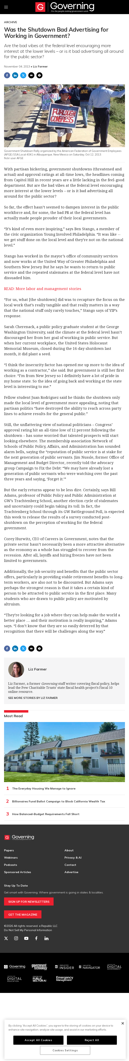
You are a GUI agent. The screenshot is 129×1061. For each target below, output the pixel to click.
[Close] (122, 1023)
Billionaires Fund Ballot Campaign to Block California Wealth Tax (58, 801)
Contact (70, 865)
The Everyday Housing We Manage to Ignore (43, 788)
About (69, 850)
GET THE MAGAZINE (22, 914)
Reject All (92, 1040)
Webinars (11, 857)
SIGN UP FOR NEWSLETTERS (28, 902)
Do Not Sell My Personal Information (28, 930)
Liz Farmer (37, 669)
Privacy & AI (72, 857)
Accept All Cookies (38, 1040)
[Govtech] (39, 967)
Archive (10, 22)
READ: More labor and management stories (42, 289)
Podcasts (10, 865)
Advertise (71, 872)
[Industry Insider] (64, 967)
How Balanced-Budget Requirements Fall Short (45, 814)
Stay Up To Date (16, 885)
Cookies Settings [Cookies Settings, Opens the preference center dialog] (65, 1050)
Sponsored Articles (17, 872)
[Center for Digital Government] (114, 967)
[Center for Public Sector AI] (39, 979)
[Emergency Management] (64, 979)
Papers (9, 850)
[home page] (64, 7)
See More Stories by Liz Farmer (33, 698)
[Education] (14, 979)
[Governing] (14, 967)
